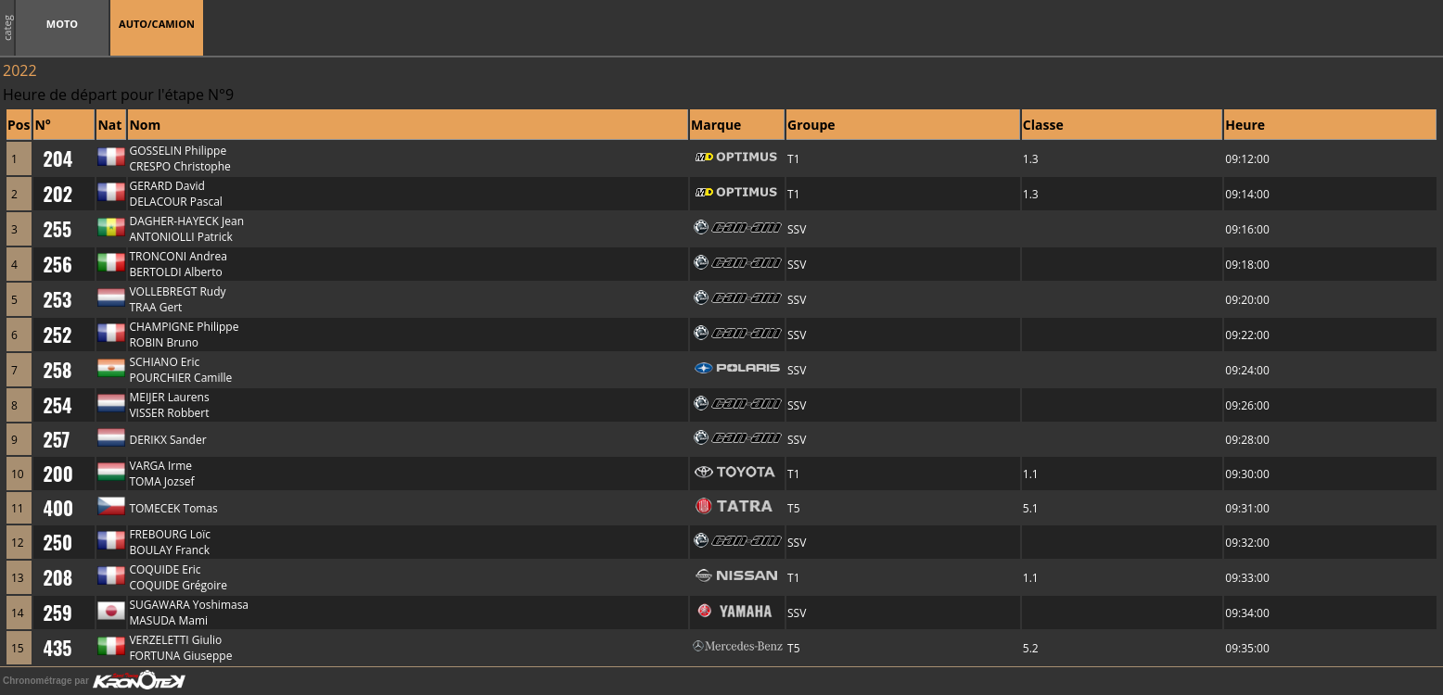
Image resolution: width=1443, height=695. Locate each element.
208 (57, 577)
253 (57, 299)
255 (57, 229)
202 (57, 194)
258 (57, 370)
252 (57, 334)
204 (57, 158)
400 (57, 508)
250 (57, 542)
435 (57, 648)
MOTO (62, 24)
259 (57, 612)
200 (57, 473)
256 (57, 264)
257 (56, 439)
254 (57, 405)
